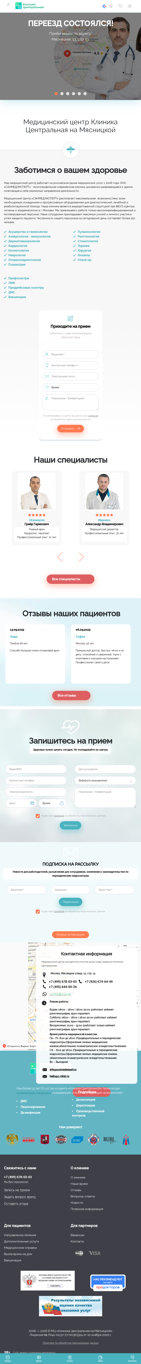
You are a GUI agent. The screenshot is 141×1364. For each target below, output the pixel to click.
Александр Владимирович (104, 522)
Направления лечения (20, 1235)
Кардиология (17, 246)
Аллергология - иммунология (29, 236)
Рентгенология (88, 236)
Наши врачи (79, 1184)
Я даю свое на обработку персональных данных (73, 815)
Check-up (84, 260)
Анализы (84, 255)
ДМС (11, 292)
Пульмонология (89, 232)
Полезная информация (87, 1209)
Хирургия (84, 250)
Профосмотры (18, 278)
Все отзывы (67, 695)
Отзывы (76, 1190)
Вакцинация (17, 297)
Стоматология (88, 241)
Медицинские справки (20, 1247)
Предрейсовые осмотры (26, 287)
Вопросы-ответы (83, 1196)
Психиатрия (16, 264)
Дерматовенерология (24, 241)
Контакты (77, 1241)
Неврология (17, 255)
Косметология (18, 250)
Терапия (83, 246)
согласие (93, 415)
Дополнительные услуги (21, 1241)
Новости (77, 1202)
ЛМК (11, 283)
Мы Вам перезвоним (16, 1181)
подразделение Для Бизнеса (33, 1092)
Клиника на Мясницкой (70, 934)
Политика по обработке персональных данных (71, 1342)
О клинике (78, 1177)
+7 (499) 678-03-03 (18, 1177)
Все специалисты (66, 579)
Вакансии (77, 1235)
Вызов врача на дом (18, 1254)
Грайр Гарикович (36, 522)
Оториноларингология (24, 260)
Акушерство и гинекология (27, 232)
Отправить (67, 428)
